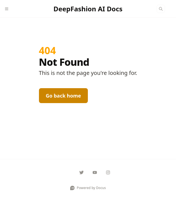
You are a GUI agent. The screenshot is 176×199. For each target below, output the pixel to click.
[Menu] (8, 8)
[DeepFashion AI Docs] (88, 9)
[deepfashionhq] (81, 172)
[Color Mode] (171, 8)
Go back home (63, 95)
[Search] (160, 8)
